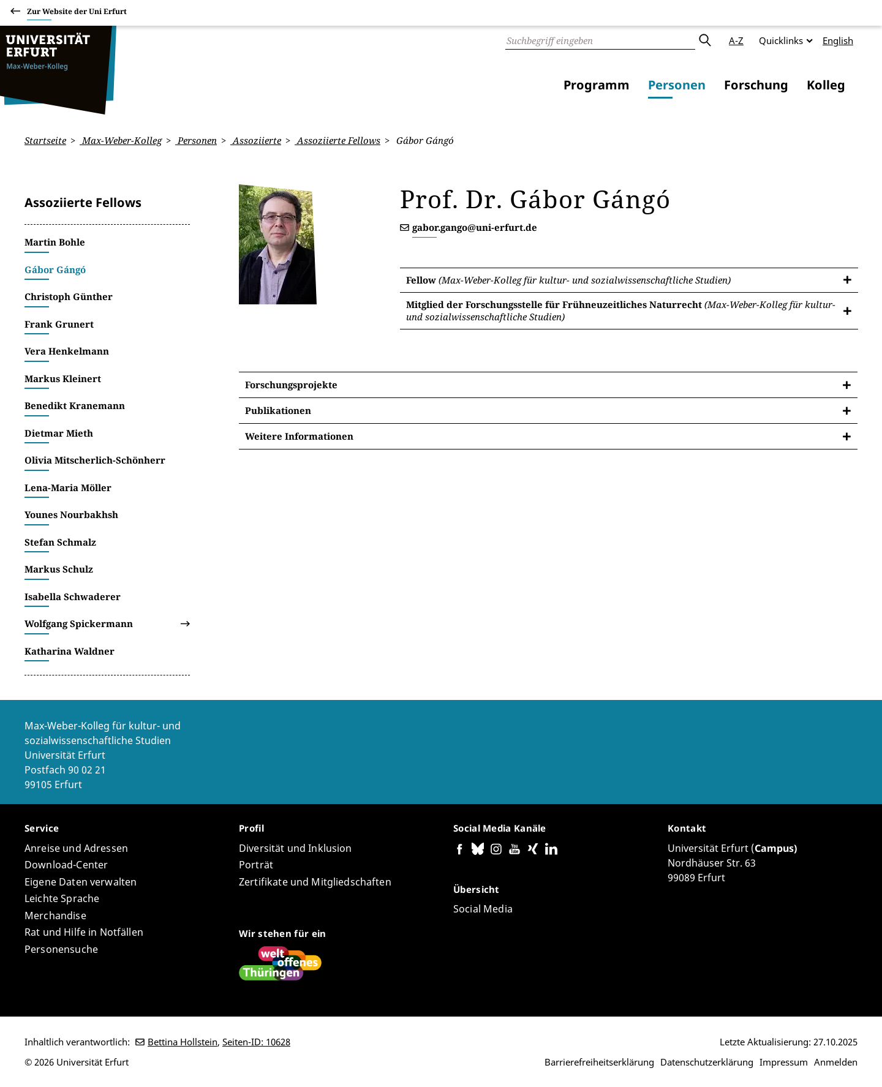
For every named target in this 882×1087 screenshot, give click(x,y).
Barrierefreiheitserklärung (599, 1062)
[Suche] (600, 40)
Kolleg (826, 85)
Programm (597, 85)
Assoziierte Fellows (337, 140)
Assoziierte (255, 140)
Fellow (568, 279)
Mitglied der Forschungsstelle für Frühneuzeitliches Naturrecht (620, 310)
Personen (677, 85)
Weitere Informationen (299, 436)
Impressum (784, 1062)
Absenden (704, 40)
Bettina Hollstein (182, 1042)
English (838, 40)
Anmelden (836, 1062)
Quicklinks (781, 40)
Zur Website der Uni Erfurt (77, 13)
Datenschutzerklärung (706, 1062)
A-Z (736, 40)
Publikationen (278, 410)
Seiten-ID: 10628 (256, 1042)
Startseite (45, 140)
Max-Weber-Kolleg (121, 140)
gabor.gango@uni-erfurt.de (474, 227)
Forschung (756, 85)
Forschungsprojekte (291, 384)
